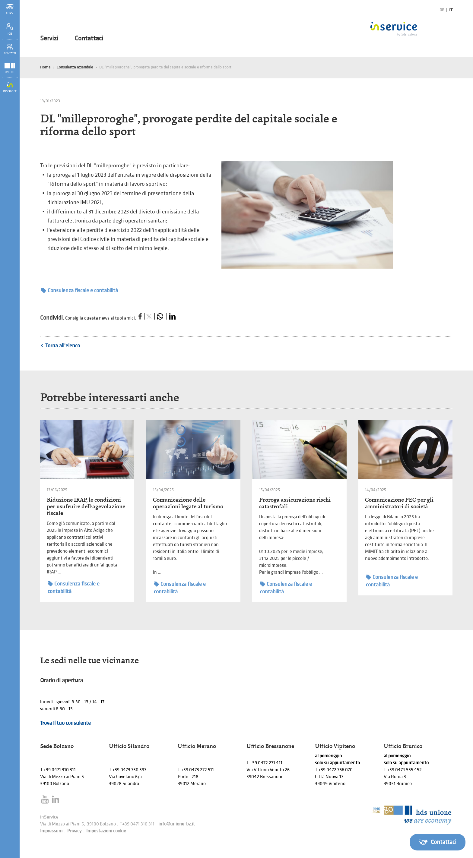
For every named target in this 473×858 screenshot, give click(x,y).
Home (45, 67)
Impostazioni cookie (106, 831)
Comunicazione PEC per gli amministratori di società (399, 503)
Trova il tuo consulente (65, 723)
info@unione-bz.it (176, 824)
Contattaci (89, 38)
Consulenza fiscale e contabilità (79, 290)
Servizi (49, 38)
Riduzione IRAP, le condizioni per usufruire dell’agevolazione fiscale (86, 506)
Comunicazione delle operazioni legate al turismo (188, 503)
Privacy (74, 831)
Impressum (51, 831)
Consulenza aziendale (75, 67)
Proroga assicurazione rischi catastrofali (295, 503)
